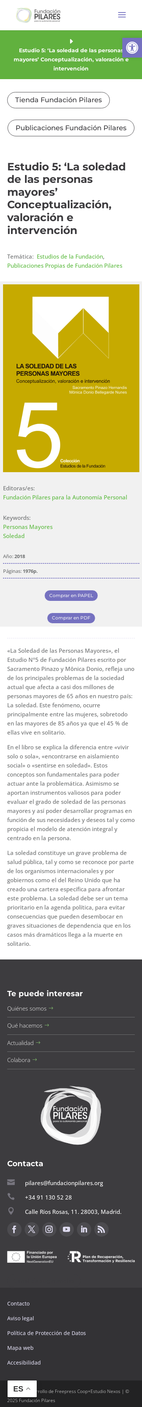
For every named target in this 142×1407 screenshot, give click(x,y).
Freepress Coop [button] (71, 1391)
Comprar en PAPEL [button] (71, 595)
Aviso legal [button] (21, 1318)
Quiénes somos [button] (27, 1008)
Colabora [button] (18, 1060)
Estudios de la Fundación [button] (70, 256)
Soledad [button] (14, 536)
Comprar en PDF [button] (71, 618)
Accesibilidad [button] (24, 1362)
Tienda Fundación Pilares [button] (58, 100)
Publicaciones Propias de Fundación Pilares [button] (64, 265)
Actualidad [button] (20, 1043)
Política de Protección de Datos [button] (47, 1333)
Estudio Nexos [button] (105, 1391)
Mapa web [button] (20, 1347)
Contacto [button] (19, 1303)
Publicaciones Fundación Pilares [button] (71, 128)
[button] (132, 48)
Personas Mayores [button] (28, 526)
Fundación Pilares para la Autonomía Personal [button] (65, 497)
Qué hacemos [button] (24, 1025)
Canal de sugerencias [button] (44, 1280)
